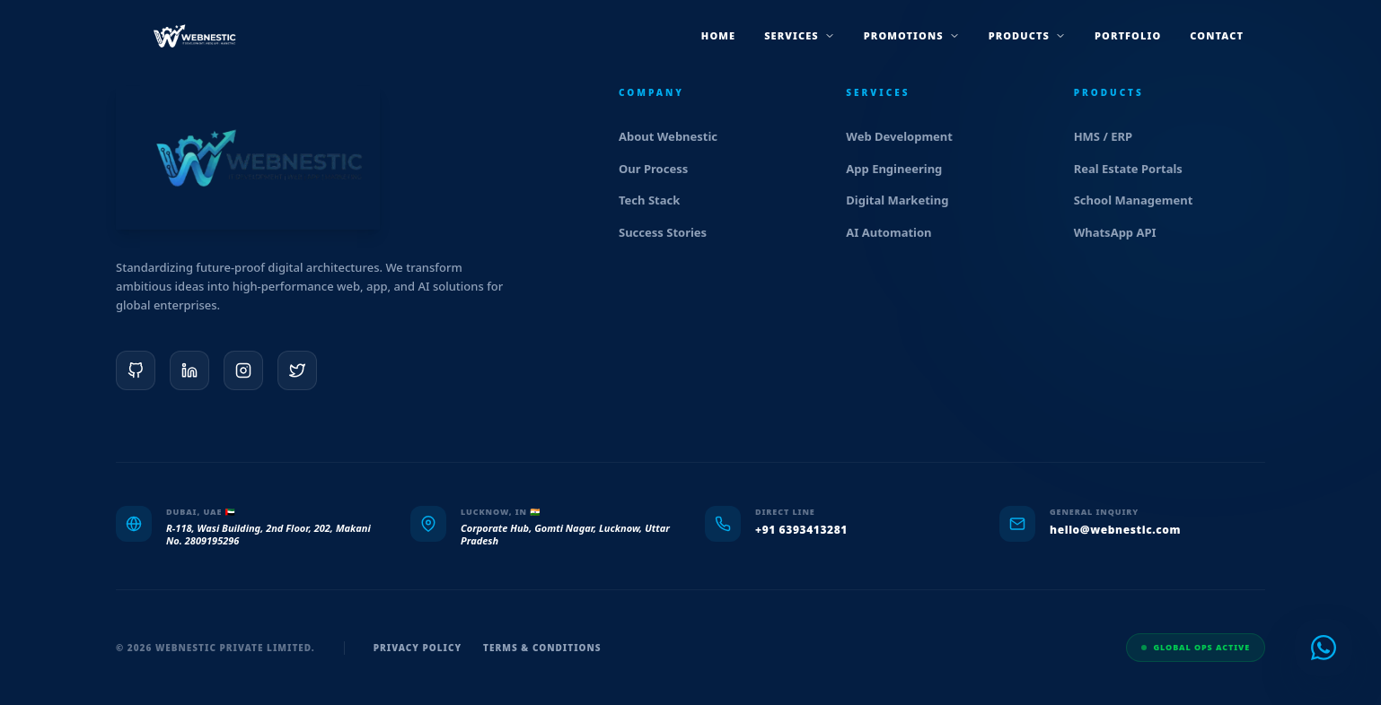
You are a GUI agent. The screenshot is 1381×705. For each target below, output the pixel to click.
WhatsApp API (1123, 232)
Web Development (907, 136)
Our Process (661, 169)
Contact (1217, 35)
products (1027, 35)
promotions (912, 35)
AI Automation (896, 232)
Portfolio (1128, 35)
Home (718, 35)
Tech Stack (657, 200)
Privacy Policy (418, 647)
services (799, 35)
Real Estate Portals (1136, 169)
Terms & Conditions (542, 647)
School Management (1141, 200)
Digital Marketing (904, 200)
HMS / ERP (1111, 136)
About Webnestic (676, 136)
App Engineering (901, 169)
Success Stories (670, 232)
